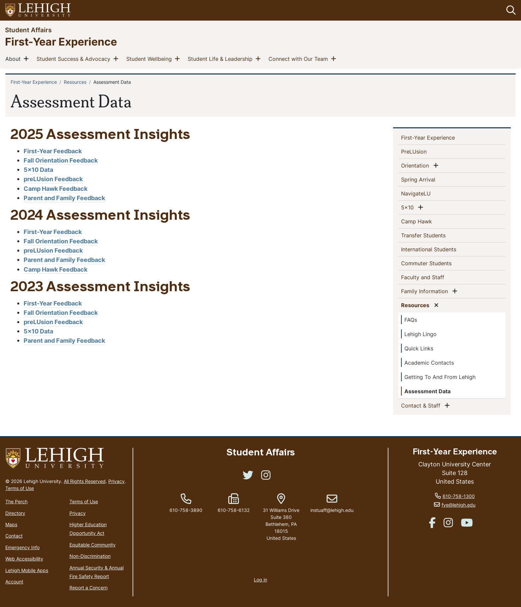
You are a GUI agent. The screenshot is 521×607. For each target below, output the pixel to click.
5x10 (408, 207)
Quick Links (418, 348)
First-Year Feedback (53, 151)
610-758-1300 (459, 496)
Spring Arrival (429, 179)
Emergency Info (22, 547)
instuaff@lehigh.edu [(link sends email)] (332, 503)
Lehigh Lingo (420, 334)
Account (14, 581)
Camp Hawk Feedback (55, 188)
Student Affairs (28, 30)
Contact (14, 536)
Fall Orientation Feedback (61, 160)
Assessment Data (427, 391)
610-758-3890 (185, 510)
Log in (260, 579)
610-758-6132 (234, 510)
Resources (75, 82)
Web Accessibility (24, 558)
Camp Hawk (427, 221)
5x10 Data (38, 170)
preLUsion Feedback (53, 179)
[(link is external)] (248, 477)
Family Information (426, 291)
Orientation (416, 165)
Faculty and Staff (433, 277)
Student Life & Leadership (221, 58)
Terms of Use (19, 488)
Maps (11, 524)
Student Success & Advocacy (75, 58)
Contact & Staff (422, 405)
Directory (15, 513)
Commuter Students (437, 263)
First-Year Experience (61, 41)
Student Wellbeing (150, 58)
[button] (509, 10)
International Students (439, 249)
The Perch (16, 501)
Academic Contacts (429, 362)
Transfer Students (434, 235)
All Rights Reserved (85, 481)
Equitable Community (92, 545)
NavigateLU (426, 193)
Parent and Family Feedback (64, 198)
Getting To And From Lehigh (439, 377)
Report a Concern (88, 587)
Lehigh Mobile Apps (26, 570)
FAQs (410, 319)
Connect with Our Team (299, 58)
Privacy (116, 481)
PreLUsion (424, 151)
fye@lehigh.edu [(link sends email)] (458, 505)
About (14, 58)
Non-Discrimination (90, 556)
